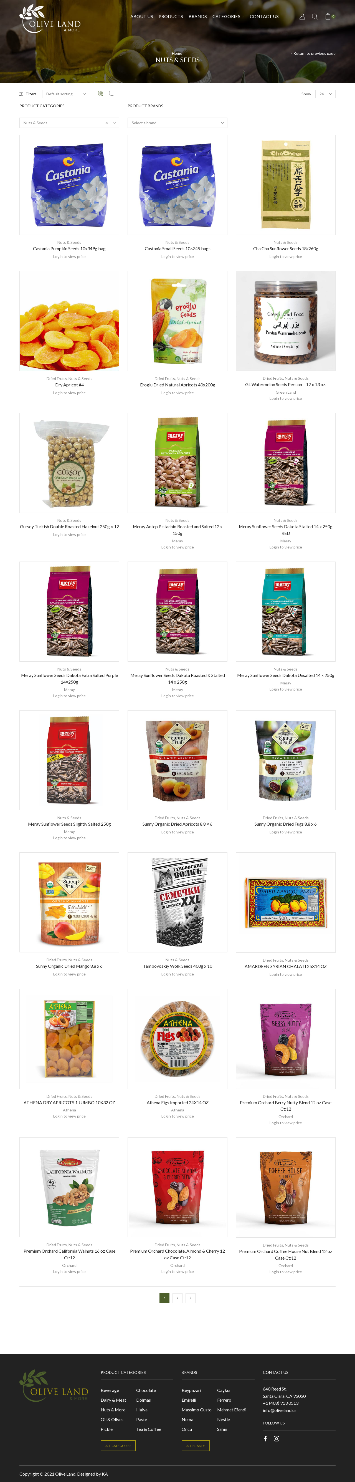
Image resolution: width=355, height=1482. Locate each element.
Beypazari (191, 1390)
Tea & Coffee (148, 1429)
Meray (177, 540)
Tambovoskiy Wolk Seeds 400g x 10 (177, 966)
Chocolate (146, 1390)
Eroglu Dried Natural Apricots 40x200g (177, 384)
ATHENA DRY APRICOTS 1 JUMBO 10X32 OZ (69, 1102)
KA (105, 1473)
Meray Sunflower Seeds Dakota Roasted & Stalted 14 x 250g (177, 678)
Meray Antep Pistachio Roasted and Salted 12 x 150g (177, 530)
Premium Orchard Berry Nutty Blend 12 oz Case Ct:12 (285, 1106)
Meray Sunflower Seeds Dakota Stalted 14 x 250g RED (286, 530)
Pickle (107, 1429)
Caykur (224, 1390)
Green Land (286, 392)
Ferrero (224, 1399)
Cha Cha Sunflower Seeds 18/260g (285, 248)
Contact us (264, 16)
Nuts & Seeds (69, 242)
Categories (228, 16)
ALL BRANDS (195, 1446)
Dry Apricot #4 (69, 384)
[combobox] (69, 123)
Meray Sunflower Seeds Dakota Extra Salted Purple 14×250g (69, 678)
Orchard (285, 1116)
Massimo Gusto (197, 1409)
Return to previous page (314, 53)
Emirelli (189, 1399)
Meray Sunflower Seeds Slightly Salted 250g (69, 823)
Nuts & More (113, 1409)
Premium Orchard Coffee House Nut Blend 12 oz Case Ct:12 (285, 1254)
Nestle (223, 1419)
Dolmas (143, 1399)
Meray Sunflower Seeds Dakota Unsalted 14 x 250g (285, 675)
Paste (141, 1419)
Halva (142, 1409)
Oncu (187, 1429)
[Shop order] (65, 94)
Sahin (222, 1429)
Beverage (110, 1390)
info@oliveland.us (279, 1410)
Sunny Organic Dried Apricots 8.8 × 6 (177, 823)
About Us (141, 16)
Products (171, 16)
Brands (198, 16)
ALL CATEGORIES (118, 1446)
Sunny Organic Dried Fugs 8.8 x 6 (286, 823)
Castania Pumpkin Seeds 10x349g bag (69, 248)
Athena (69, 1110)
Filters (28, 93)
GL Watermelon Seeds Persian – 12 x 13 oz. (285, 384)
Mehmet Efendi (231, 1409)
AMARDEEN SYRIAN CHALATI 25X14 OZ (286, 966)
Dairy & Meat (113, 1399)
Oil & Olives (112, 1419)
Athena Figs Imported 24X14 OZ (178, 1102)
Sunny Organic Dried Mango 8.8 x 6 (69, 966)
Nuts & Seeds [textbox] (66, 123)
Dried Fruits (57, 378)
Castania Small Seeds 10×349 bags (178, 248)
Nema (187, 1419)
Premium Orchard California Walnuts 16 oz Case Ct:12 (69, 1254)
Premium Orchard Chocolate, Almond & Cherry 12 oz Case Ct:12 (177, 1254)
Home (177, 53)
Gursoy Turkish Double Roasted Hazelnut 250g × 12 (69, 526)
